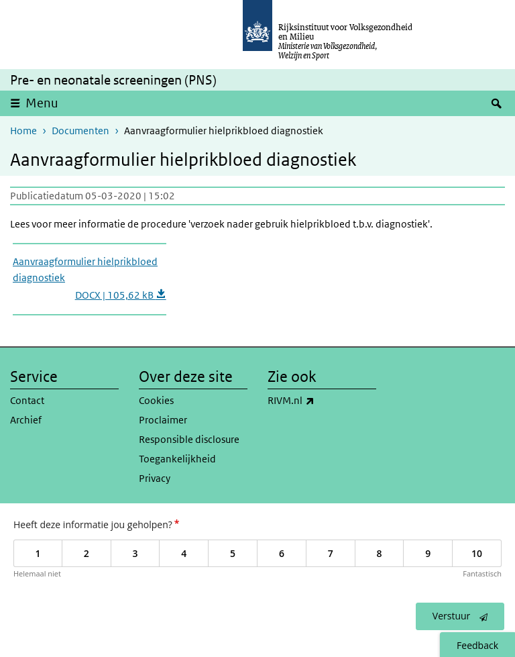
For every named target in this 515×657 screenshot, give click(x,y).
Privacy (154, 478)
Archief (26, 419)
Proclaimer (163, 419)
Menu (41, 103)
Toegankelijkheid (177, 458)
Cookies (156, 400)
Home (23, 130)
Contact (27, 400)
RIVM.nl (321, 401)
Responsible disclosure (189, 439)
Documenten (80, 130)
